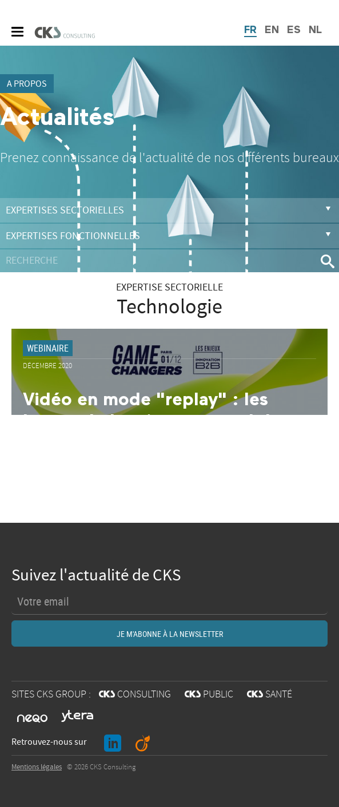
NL (315, 30)
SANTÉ (269, 694)
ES (294, 30)
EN (272, 30)
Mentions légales (36, 767)
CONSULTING (135, 694)
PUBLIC (209, 694)
